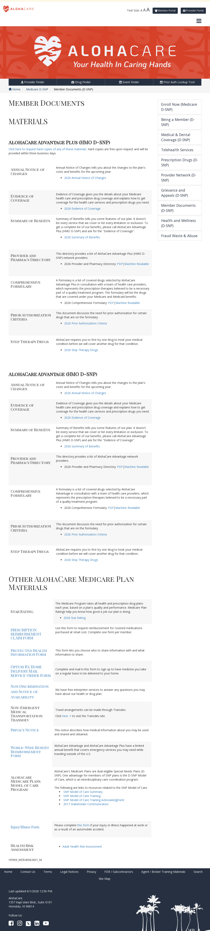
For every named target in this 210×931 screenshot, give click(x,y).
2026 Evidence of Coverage (82, 208)
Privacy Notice (25, 730)
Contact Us (28, 872)
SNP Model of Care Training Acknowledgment (93, 800)
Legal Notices (69, 872)
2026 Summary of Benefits (82, 237)
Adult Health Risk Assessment (82, 846)
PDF (120, 264)
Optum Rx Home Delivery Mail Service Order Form (31, 671)
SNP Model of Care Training (81, 796)
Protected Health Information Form (29, 652)
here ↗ (66, 716)
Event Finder (129, 82)
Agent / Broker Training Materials (163, 872)
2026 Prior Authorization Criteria (85, 323)
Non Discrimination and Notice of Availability (30, 691)
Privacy (91, 872)
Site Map (104, 879)
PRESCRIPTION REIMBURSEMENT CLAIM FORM (26, 634)
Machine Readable (136, 264)
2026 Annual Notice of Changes (85, 178)
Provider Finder (32, 82)
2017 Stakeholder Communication (85, 804)
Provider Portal (193, 10)
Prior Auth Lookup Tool (177, 82)
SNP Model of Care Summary (83, 792)
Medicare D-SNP (37, 89)
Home (15, 89)
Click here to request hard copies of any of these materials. (48, 149)
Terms (47, 872)
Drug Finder (81, 82)
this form (82, 825)
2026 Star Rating (75, 618)
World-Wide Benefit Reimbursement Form (30, 751)
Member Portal (165, 10)
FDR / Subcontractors (118, 872)
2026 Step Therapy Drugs (81, 350)
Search (198, 872)
